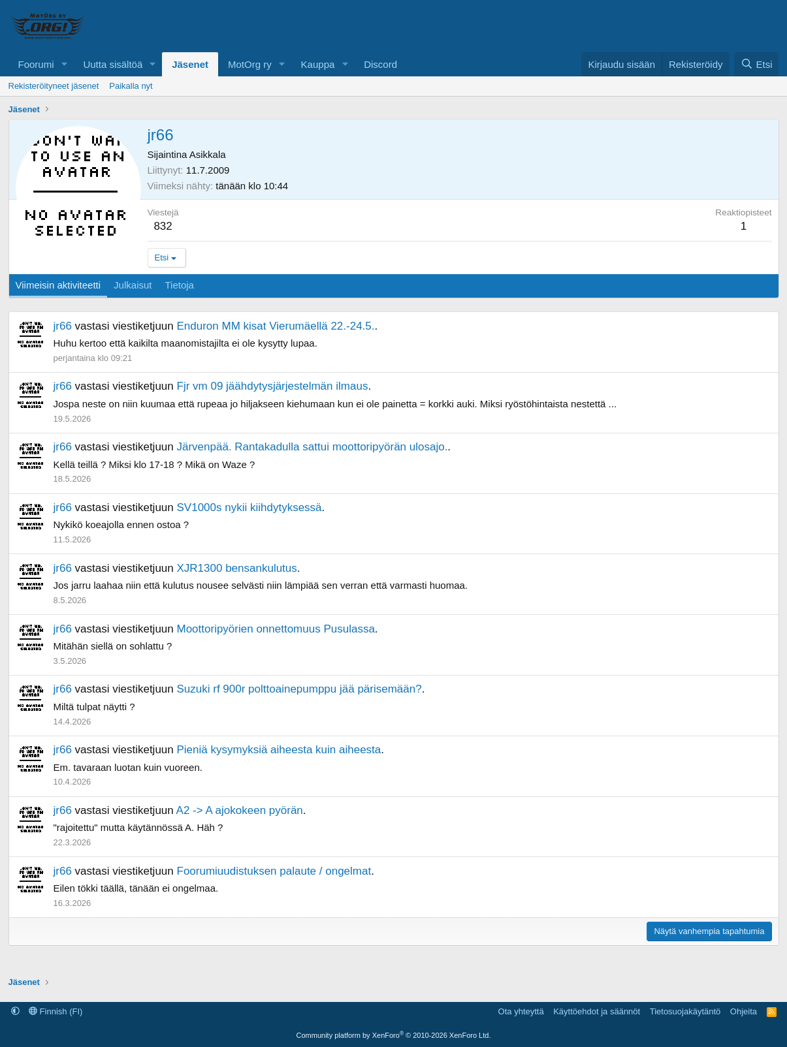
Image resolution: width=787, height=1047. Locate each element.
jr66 (63, 326)
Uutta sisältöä (112, 64)
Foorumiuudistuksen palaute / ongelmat (274, 871)
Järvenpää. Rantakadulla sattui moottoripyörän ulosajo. (312, 447)
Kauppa (318, 64)
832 (162, 226)
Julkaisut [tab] (133, 284)
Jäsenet (190, 64)
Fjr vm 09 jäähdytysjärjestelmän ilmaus (272, 386)
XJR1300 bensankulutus (237, 568)
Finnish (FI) (55, 1011)
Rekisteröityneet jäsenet (53, 86)
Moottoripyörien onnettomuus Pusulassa (276, 629)
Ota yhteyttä (521, 1011)
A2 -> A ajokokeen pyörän (239, 810)
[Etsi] (756, 64)
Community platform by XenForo (394, 1035)
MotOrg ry (250, 64)
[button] (64, 64)
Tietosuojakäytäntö (685, 1011)
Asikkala (207, 154)
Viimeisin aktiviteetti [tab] (58, 284)
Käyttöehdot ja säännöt (596, 1011)
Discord (380, 64)
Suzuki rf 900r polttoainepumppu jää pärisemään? (299, 689)
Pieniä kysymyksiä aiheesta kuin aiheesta (279, 749)
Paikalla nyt (130, 86)
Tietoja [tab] (179, 284)
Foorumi (36, 64)
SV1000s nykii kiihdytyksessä (249, 507)
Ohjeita (743, 1011)
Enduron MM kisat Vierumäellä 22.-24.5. (276, 326)
